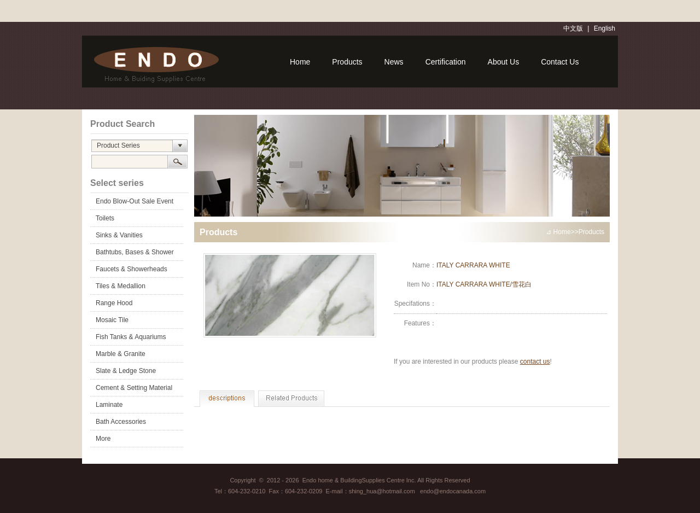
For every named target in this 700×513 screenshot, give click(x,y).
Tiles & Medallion (120, 286)
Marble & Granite (120, 354)
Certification (445, 61)
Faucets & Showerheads (131, 269)
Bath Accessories (121, 421)
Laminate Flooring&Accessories (127, 407)
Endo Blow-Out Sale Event (134, 201)
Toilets (105, 218)
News (394, 61)
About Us (504, 61)
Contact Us (560, 61)
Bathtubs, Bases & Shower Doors (135, 254)
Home (300, 61)
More (103, 438)
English (604, 28)
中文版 (573, 28)
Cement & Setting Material (134, 388)
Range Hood (114, 303)
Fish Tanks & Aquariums (131, 337)
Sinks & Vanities (119, 235)
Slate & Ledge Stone (126, 371)
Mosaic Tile (112, 320)
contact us (535, 361)
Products (347, 61)
